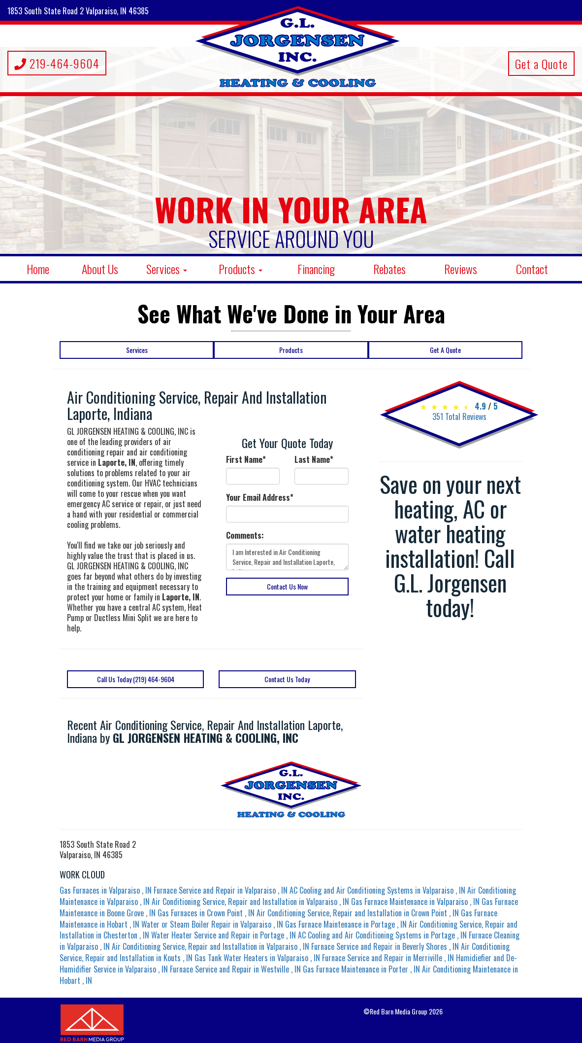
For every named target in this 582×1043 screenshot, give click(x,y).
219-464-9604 (56, 63)
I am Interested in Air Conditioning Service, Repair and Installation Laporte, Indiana (287, 557)
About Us (100, 269)
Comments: (245, 535)
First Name (246, 459)
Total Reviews (459, 416)
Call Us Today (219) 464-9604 (135, 679)
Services (166, 269)
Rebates (389, 269)
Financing (316, 269)
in (107, 890)
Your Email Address (259, 497)
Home (38, 269)
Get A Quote (445, 350)
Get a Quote (541, 63)
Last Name (313, 459)
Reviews (460, 269)
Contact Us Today (287, 679)
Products (240, 269)
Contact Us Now (287, 586)
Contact (532, 269)
